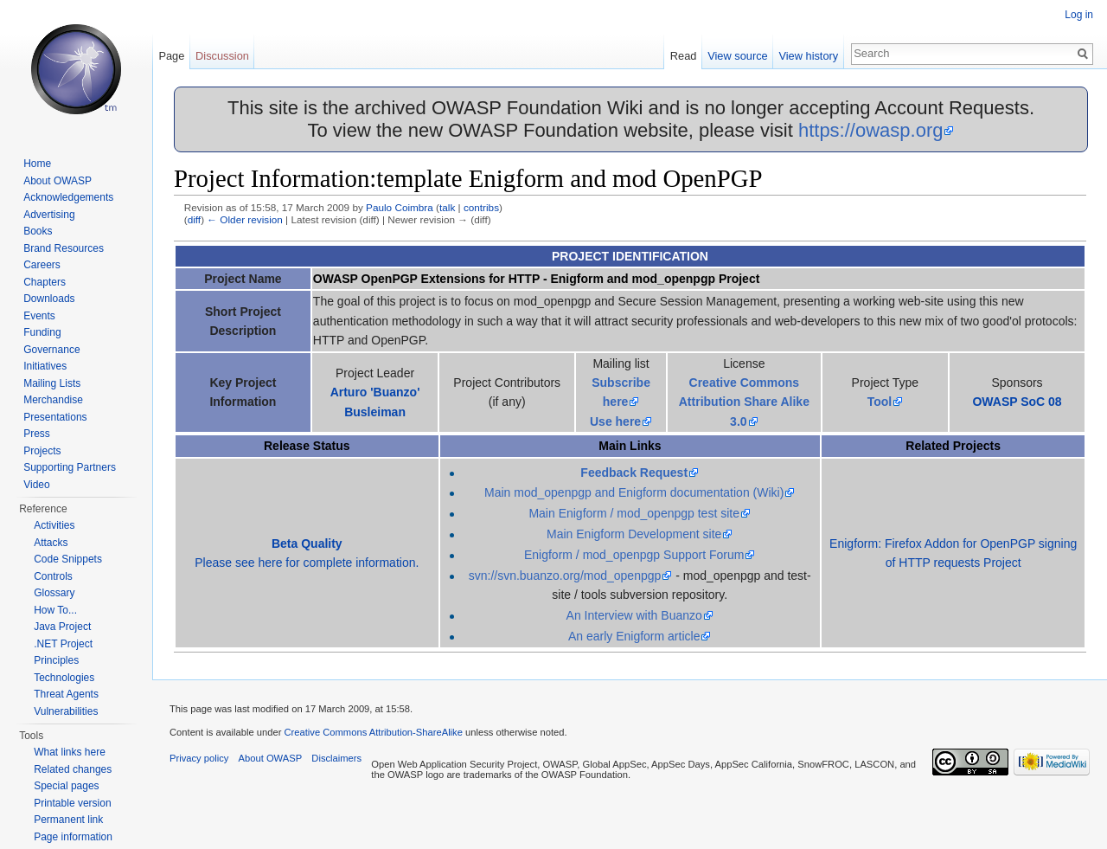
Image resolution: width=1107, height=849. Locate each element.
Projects (42, 451)
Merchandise (53, 400)
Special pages (66, 786)
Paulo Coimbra (399, 207)
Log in (1079, 15)
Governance (51, 350)
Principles (56, 660)
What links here (70, 752)
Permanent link (68, 820)
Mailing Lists (51, 383)
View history (808, 55)
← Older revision (245, 219)
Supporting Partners (69, 467)
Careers (42, 265)
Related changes (73, 769)
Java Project (62, 627)
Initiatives (45, 366)
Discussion (222, 55)
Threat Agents (66, 694)
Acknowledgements (68, 197)
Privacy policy (199, 758)
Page (171, 55)
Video (36, 485)
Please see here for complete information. (307, 562)
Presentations (54, 417)
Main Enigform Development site (634, 534)
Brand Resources (63, 248)
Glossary (54, 593)
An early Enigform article (634, 636)
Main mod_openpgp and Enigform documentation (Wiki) (634, 492)
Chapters (44, 282)
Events (39, 316)
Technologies (64, 678)
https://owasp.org (871, 130)
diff (194, 219)
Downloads (48, 299)
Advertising (48, 215)
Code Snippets (68, 559)
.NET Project (63, 644)
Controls (53, 576)
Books (37, 231)
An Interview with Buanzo (634, 615)
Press (36, 434)
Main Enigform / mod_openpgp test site (633, 513)
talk (447, 207)
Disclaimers (336, 758)
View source (737, 55)
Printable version (72, 803)
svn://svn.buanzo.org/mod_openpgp (565, 575)
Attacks (50, 543)
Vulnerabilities (66, 711)
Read (683, 55)
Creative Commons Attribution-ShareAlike (373, 732)
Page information (73, 837)
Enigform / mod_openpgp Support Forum (634, 555)
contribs (481, 207)
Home (37, 164)
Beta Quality (307, 543)
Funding (42, 332)
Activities (54, 525)
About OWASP (57, 181)
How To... (55, 610)
